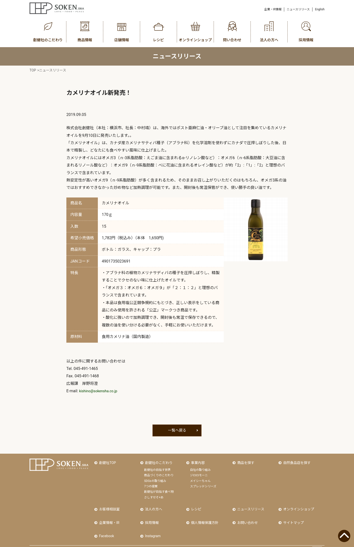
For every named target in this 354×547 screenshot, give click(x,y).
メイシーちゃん (200, 477)
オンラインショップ (297, 504)
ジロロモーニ (199, 472)
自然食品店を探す (296, 461)
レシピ (195, 504)
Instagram (152, 525)
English (319, 9)
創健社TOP (106, 461)
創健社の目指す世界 (157, 466)
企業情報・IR (108, 515)
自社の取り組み (200, 466)
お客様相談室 (108, 504)
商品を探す (244, 461)
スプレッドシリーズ (203, 483)
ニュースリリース (298, 9)
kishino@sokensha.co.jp (100, 391)
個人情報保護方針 (204, 515)
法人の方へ (152, 504)
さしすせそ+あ (153, 494)
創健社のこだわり (158, 461)
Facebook (105, 525)
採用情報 (151, 515)
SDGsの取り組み (155, 477)
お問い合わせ (246, 515)
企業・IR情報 (273, 9)
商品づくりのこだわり (159, 472)
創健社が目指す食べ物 (159, 489)
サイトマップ (292, 515)
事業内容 (197, 461)
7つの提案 (151, 483)
